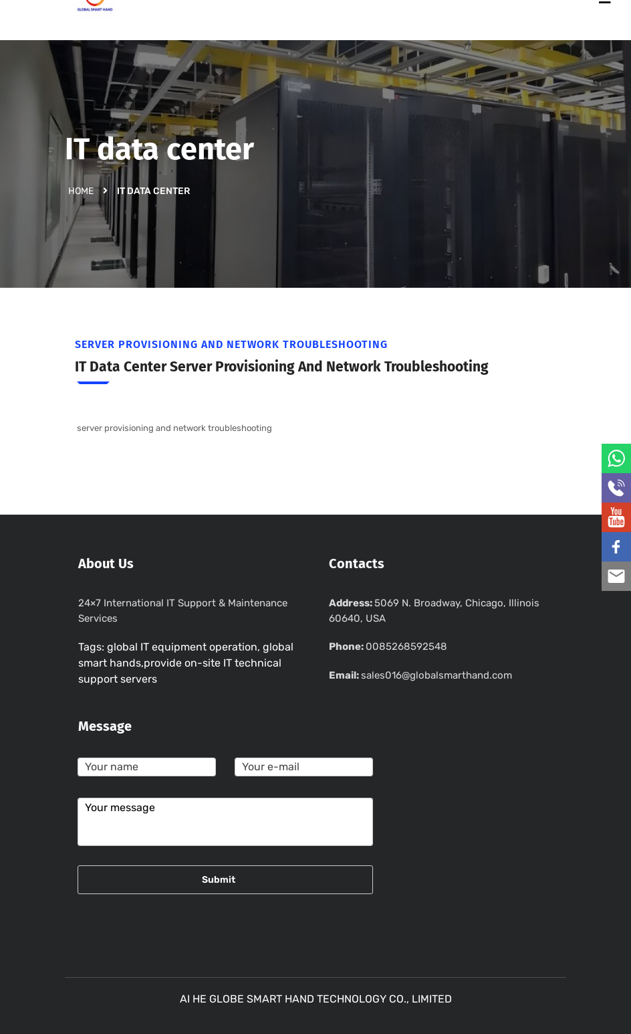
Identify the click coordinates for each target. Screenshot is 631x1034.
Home (81, 190)
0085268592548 (406, 646)
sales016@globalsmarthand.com (436, 675)
